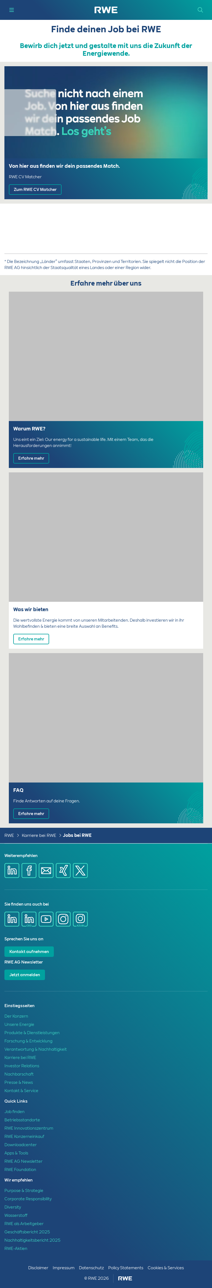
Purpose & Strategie (23, 1190)
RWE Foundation (20, 1169)
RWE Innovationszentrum (28, 1128)
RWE (9, 835)
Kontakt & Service (21, 1090)
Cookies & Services (166, 1267)
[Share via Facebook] (29, 870)
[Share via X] (80, 870)
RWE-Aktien (15, 1248)
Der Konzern (16, 1016)
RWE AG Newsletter (23, 1161)
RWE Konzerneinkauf (24, 1136)
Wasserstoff (15, 1215)
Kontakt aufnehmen (29, 951)
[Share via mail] (46, 870)
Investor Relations (21, 1065)
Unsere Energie (19, 1024)
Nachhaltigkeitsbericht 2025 (32, 1240)
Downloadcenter (20, 1144)
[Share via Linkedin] (11, 870)
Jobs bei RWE (77, 835)
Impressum (64, 1267)
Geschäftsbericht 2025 (27, 1232)
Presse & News (18, 1082)
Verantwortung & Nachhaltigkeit (35, 1049)
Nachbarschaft (19, 1074)
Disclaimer (38, 1267)
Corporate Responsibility (28, 1198)
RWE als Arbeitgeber (24, 1223)
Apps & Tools (16, 1153)
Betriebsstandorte (22, 1119)
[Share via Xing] (63, 870)
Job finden (14, 1111)
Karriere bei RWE (39, 835)
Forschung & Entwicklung (28, 1041)
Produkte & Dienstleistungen (32, 1032)
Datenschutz (91, 1267)
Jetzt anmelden (24, 974)
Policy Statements (125, 1267)
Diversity (12, 1207)
